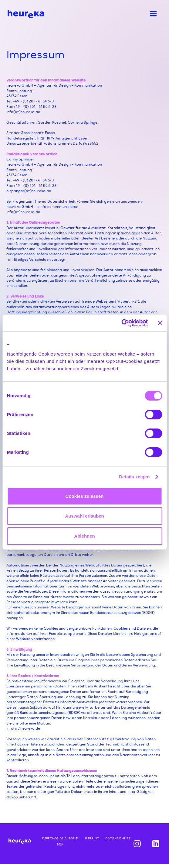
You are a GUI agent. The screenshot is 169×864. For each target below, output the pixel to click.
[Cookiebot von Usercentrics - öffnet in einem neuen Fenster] (121, 323)
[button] (152, 14)
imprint (92, 838)
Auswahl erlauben (84, 515)
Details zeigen (134, 476)
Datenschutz (118, 838)
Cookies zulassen (85, 496)
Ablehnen (84, 536)
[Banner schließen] (160, 323)
